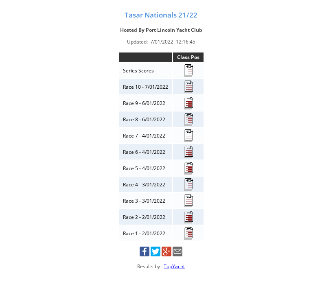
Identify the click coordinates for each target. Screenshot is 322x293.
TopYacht (174, 266)
